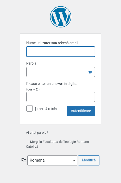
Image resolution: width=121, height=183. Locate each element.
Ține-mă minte (45, 108)
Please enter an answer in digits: (51, 84)
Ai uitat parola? (37, 132)
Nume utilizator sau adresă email (52, 43)
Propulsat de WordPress (60, 16)
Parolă (31, 63)
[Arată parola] (90, 72)
